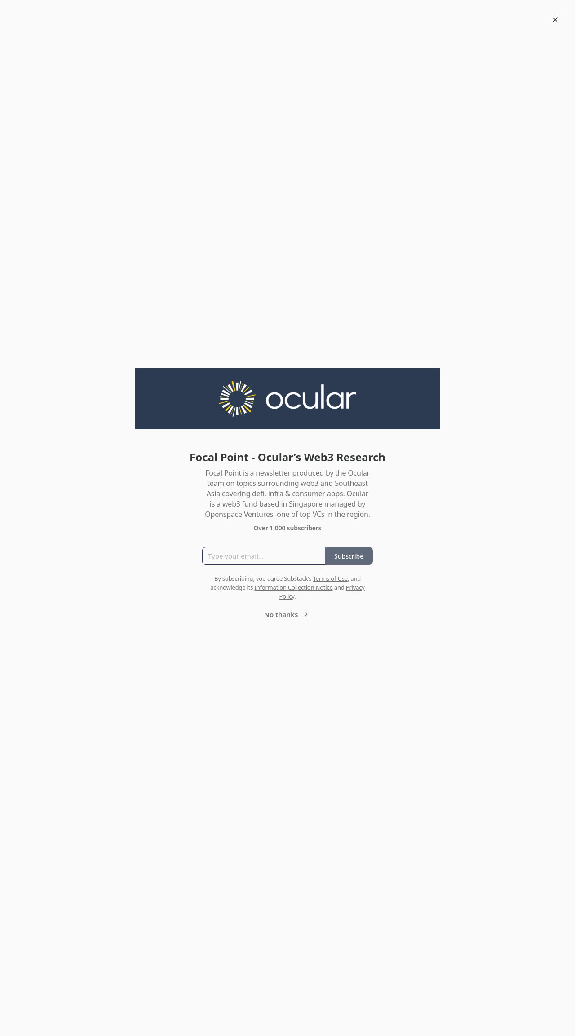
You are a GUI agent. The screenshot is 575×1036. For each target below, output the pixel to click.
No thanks (287, 614)
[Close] (555, 20)
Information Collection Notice (293, 587)
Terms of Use (330, 578)
